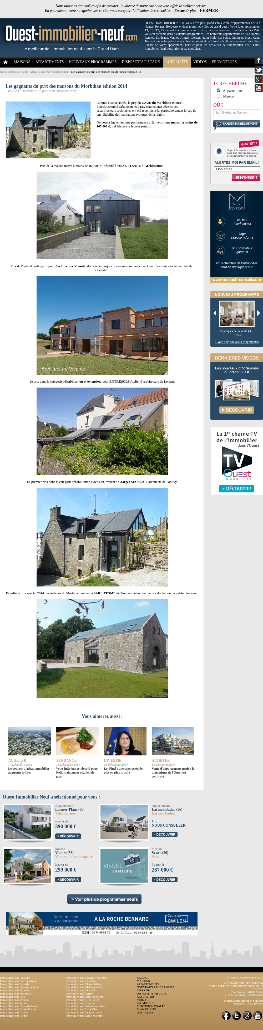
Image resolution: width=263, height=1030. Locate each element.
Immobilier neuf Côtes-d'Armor (18, 980)
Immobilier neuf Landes (14, 1012)
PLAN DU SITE (146, 1009)
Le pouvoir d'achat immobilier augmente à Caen (28, 770)
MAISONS (22, 62)
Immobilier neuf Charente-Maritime (87, 977)
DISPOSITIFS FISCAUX (141, 62)
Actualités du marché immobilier (49, 71)
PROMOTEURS (224, 62)
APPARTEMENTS (50, 62)
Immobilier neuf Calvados (15, 977)
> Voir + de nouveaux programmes (237, 342)
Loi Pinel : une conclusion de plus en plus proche (123, 770)
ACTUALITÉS (176, 62)
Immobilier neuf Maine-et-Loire (84, 987)
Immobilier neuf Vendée (14, 1003)
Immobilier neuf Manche (14, 990)
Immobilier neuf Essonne (80, 1003)
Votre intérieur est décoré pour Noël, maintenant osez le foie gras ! (77, 772)
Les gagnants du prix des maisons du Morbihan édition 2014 (106, 71)
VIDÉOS (200, 62)
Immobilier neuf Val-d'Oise (81, 1009)
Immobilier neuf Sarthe (79, 993)
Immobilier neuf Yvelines (14, 999)
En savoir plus (185, 11)
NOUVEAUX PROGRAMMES (93, 62)
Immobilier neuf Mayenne (81, 990)
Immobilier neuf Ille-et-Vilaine (84, 984)
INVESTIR (143, 990)
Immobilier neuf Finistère (80, 980)
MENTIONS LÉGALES (151, 1006)
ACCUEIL (143, 977)
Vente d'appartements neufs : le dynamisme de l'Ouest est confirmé (173, 772)
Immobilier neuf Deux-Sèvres (83, 999)
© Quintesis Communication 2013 (245, 977)
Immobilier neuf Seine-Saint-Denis (86, 1006)
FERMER (209, 10)
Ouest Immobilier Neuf (13, 71)
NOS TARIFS (145, 1012)
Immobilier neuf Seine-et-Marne (84, 996)
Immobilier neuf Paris (13, 996)
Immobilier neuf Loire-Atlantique (19, 987)
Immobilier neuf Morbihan (15, 993)
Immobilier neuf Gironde (14, 984)
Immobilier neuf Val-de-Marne (18, 1009)
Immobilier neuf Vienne (14, 1015)
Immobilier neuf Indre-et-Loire (84, 1012)
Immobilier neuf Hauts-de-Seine (18, 1006)
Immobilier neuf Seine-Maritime (85, 1015)
